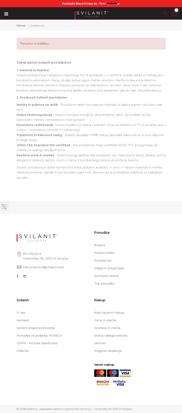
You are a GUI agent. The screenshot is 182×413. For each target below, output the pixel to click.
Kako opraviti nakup (109, 312)
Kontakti (23, 320)
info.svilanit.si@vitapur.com (43, 267)
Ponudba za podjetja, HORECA (39, 335)
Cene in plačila (105, 320)
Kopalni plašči (104, 253)
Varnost (100, 343)
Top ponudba (104, 283)
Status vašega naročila (110, 335)
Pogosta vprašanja (108, 351)
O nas (21, 312)
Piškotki (23, 351)
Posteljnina (102, 260)
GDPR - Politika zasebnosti (37, 343)
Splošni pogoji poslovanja (36, 328)
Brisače (99, 245)
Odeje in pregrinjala (109, 268)
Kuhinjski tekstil (106, 276)
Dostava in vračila (107, 328)
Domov (21, 25)
